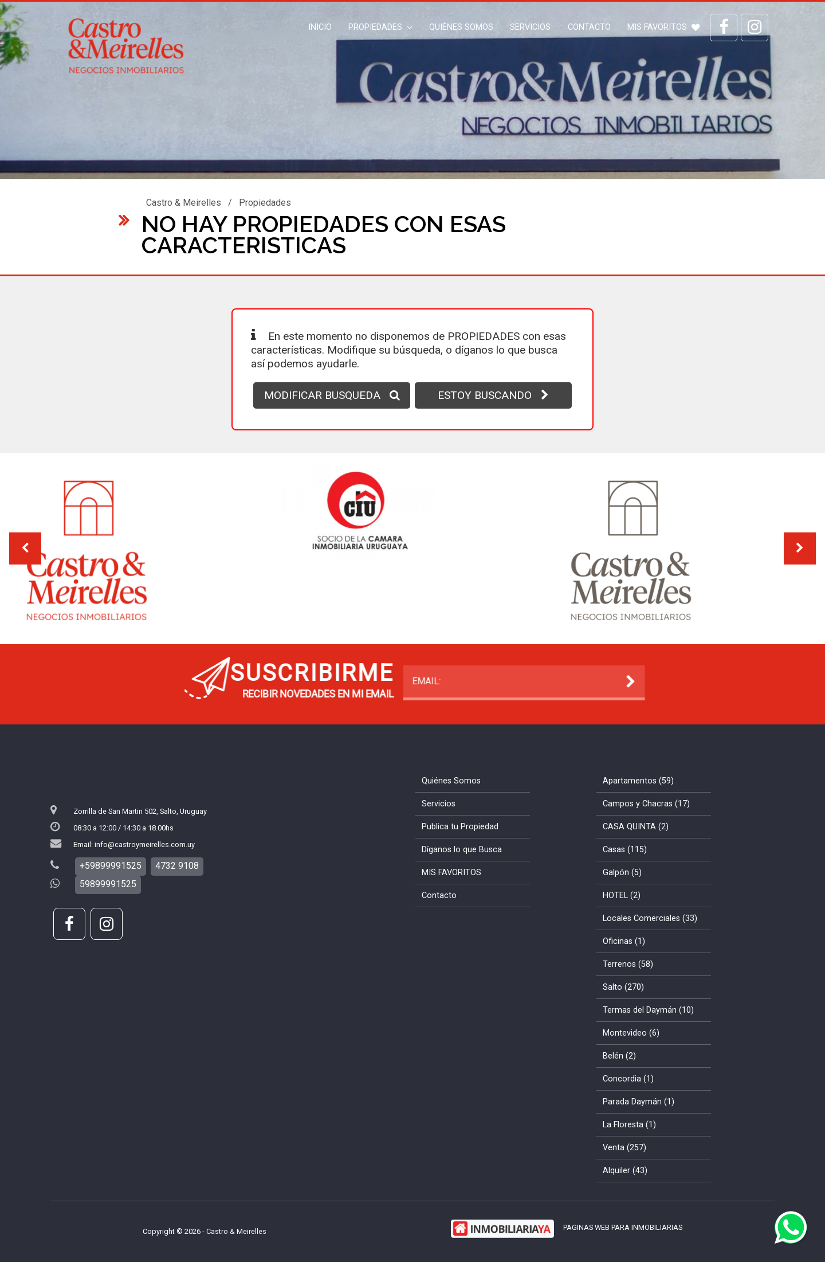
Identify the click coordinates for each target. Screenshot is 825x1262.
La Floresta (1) (629, 1125)
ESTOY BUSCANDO (493, 395)
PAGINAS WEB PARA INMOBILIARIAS (622, 1227)
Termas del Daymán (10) (648, 1010)
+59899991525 (111, 865)
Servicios (530, 27)
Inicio (320, 27)
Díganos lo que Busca (462, 850)
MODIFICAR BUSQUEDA (332, 395)
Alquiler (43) (625, 1170)
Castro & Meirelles (183, 202)
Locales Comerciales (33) (650, 918)
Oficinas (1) (624, 941)
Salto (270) (623, 987)
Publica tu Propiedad (460, 827)
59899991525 (108, 884)
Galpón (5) (622, 872)
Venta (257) (624, 1148)
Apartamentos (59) (638, 781)
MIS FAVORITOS (663, 27)
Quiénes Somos (461, 27)
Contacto (589, 27)
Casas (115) (625, 850)
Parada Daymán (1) (638, 1102)
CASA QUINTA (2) (636, 827)
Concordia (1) (628, 1079)
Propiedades (380, 27)
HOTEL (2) (622, 895)
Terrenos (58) (628, 964)
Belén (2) (619, 1056)
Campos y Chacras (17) (646, 804)
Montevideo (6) (631, 1033)
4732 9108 (177, 865)
